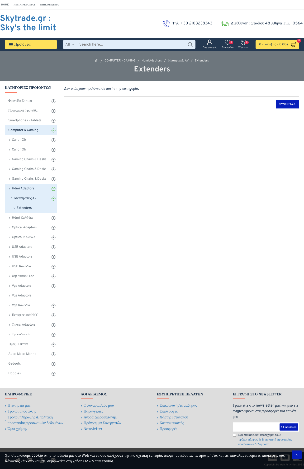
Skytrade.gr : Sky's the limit (28, 23)
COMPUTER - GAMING (119, 61)
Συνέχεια (286, 104)
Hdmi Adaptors (152, 61)
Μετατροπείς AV (178, 61)
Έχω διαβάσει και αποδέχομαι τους (266, 440)
